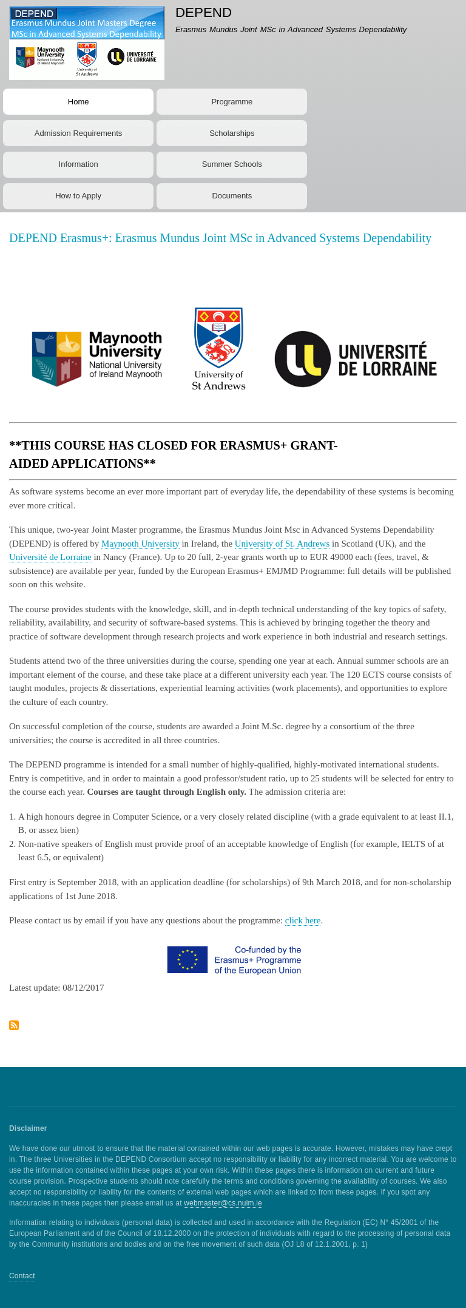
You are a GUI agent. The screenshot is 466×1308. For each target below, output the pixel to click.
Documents (232, 195)
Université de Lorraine (50, 557)
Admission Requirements (79, 133)
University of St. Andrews (282, 543)
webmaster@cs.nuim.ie (223, 1203)
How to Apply (78, 195)
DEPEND (203, 12)
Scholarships (231, 133)
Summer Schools (232, 164)
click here (303, 920)
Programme (231, 101)
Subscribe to (14, 1029)
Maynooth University (140, 543)
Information (78, 164)
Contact (22, 1276)
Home (78, 101)
